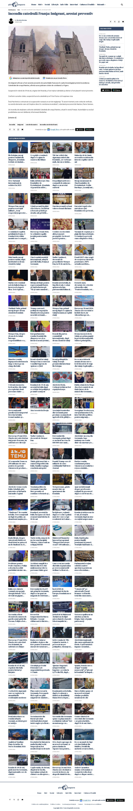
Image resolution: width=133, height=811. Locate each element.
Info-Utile (64, 4)
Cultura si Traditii (87, 4)
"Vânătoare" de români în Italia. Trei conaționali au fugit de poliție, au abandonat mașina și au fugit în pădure (18, 515)
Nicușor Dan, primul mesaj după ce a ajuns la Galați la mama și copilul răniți (62, 311)
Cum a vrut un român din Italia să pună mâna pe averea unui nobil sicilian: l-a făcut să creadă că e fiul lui (61, 566)
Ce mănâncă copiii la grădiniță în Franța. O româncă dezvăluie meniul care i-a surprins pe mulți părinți (18, 235)
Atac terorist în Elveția (39, 410)
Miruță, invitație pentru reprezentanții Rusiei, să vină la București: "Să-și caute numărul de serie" (40, 286)
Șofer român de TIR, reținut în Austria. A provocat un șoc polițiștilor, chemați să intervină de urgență (61, 643)
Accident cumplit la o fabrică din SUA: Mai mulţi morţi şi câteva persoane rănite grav (39, 566)
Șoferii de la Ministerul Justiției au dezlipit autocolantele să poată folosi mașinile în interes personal (61, 617)
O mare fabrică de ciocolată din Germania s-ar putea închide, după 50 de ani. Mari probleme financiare (84, 719)
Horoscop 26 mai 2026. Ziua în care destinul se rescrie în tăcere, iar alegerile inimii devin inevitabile (61, 770)
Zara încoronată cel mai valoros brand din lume (62, 207)
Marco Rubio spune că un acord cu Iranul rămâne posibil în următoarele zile (84, 694)
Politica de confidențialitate (40, 804)
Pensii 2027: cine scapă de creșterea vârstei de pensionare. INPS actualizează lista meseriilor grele (84, 260)
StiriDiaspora (12, 9)
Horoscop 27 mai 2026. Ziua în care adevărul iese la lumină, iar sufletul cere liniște (17, 643)
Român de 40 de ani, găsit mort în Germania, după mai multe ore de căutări (17, 770)
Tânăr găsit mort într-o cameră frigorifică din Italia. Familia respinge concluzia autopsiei (39, 464)
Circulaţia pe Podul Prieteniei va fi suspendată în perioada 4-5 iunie (40, 668)
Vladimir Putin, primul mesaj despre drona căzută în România (17, 310)
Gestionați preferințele (69, 804)
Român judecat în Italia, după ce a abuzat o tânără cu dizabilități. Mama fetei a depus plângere (61, 694)
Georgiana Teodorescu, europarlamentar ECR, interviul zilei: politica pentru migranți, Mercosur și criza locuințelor (84, 413)
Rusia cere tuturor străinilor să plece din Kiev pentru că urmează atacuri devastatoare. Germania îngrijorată (40, 643)
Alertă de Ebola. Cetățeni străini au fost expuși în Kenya (61, 387)
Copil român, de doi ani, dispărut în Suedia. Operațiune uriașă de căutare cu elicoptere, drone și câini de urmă (40, 770)
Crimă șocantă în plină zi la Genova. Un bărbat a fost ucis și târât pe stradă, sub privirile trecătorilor (39, 209)
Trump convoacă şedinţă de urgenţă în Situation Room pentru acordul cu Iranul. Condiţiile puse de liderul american (39, 311)
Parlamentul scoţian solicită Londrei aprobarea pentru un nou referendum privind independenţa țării (83, 566)
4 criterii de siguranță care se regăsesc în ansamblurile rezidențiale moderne (17, 694)
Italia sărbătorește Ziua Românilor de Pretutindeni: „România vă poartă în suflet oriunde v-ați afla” (40, 184)
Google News (54, 129)
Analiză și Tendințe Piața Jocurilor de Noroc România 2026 (17, 744)
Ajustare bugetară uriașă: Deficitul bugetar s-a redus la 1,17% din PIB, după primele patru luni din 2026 (61, 668)
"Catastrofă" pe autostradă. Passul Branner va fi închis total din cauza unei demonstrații (82, 592)
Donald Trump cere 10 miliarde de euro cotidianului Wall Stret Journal (61, 464)
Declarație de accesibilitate (93, 804)
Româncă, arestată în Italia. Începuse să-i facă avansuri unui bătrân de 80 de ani (40, 515)
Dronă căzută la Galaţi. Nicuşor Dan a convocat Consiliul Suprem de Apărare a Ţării (40, 362)
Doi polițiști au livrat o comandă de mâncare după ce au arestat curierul (61, 184)
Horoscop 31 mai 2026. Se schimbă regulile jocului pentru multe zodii (39, 235)
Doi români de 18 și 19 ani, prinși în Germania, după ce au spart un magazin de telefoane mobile (39, 592)
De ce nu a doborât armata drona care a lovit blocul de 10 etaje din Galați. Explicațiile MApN (84, 362)
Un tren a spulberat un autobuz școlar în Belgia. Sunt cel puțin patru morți (84, 617)
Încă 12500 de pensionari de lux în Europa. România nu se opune (61, 592)
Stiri (39, 4)
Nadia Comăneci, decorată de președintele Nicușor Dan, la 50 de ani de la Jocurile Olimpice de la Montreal (61, 260)
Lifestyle (55, 4)
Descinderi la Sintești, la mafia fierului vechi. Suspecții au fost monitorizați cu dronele (40, 745)
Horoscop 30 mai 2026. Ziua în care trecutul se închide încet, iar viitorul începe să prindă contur (84, 311)
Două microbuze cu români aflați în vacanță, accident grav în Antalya (17, 719)
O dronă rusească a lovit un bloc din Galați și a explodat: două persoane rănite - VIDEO (17, 388)
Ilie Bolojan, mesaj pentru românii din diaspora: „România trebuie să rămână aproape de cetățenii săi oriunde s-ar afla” (16, 158)
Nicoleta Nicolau (22, 20)
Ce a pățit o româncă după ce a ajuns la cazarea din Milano (38, 157)
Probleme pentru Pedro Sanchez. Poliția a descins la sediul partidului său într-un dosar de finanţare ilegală (17, 566)
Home (33, 4)
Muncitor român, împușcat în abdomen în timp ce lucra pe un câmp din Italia (18, 362)
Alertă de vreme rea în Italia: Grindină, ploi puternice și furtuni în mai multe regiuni (17, 490)
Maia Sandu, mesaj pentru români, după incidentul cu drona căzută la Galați (16, 260)
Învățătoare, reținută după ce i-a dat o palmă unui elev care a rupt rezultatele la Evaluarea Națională (62, 515)
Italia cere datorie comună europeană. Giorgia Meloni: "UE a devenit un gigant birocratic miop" (16, 592)
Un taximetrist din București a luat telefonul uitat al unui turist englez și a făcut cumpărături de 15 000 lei (39, 719)
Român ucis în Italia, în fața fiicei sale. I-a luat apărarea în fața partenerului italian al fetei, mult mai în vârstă (61, 286)
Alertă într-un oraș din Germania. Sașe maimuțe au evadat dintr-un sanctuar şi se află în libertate (84, 439)
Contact (80, 804)
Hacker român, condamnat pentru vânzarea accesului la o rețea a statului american (84, 464)
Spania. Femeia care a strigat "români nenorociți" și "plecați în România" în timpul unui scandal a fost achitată (83, 668)
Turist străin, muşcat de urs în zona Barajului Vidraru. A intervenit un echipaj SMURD (40, 541)
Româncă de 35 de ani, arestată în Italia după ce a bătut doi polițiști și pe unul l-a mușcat (40, 388)
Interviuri (74, 4)
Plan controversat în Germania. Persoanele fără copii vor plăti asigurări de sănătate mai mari (39, 694)
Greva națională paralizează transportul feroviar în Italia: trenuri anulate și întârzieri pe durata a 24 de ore (18, 413)
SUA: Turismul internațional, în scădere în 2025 (14, 183)
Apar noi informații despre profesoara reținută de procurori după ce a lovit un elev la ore (84, 490)
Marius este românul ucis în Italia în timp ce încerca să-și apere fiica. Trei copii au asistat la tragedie (17, 286)
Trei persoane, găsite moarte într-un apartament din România (61, 490)
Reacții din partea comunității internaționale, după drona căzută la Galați (61, 337)
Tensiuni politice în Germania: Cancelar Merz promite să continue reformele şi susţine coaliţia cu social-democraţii (39, 490)
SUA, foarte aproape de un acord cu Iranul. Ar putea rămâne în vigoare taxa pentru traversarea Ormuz (62, 745)
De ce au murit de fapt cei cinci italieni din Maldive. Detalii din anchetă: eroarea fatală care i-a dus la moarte (84, 745)
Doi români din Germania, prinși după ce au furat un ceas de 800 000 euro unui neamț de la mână (61, 439)
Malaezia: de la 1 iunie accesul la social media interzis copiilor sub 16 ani (84, 158)
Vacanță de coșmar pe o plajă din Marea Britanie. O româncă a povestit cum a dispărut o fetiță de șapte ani (84, 235)
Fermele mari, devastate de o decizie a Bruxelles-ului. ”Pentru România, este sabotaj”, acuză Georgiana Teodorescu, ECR (84, 286)
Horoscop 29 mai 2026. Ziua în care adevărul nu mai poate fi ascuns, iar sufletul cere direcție (18, 439)
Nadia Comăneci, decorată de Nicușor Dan (38, 438)
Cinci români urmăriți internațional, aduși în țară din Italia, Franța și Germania (39, 260)
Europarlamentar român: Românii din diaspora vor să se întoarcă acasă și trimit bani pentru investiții (39, 337)
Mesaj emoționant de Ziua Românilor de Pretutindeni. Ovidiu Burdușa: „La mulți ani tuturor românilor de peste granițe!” (83, 184)
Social (47, 4)
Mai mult (101, 4)
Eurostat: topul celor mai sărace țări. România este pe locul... (84, 208)
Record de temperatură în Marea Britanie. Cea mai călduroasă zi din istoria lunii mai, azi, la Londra (40, 617)
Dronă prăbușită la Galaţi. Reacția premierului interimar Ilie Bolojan (61, 362)
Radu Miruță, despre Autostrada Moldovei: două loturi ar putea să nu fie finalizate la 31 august (17, 541)
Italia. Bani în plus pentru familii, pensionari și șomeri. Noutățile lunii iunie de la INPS (84, 541)
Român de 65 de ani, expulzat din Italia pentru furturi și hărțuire (16, 668)
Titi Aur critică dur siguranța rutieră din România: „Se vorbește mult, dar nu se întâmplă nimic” (62, 158)
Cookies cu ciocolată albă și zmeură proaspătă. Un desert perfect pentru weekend (61, 235)
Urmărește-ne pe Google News (56, 78)
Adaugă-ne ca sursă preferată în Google (26, 78)
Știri (18, 9)
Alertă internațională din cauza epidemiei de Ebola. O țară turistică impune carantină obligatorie (84, 643)
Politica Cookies (55, 804)
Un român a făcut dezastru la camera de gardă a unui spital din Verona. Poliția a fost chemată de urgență (17, 617)
